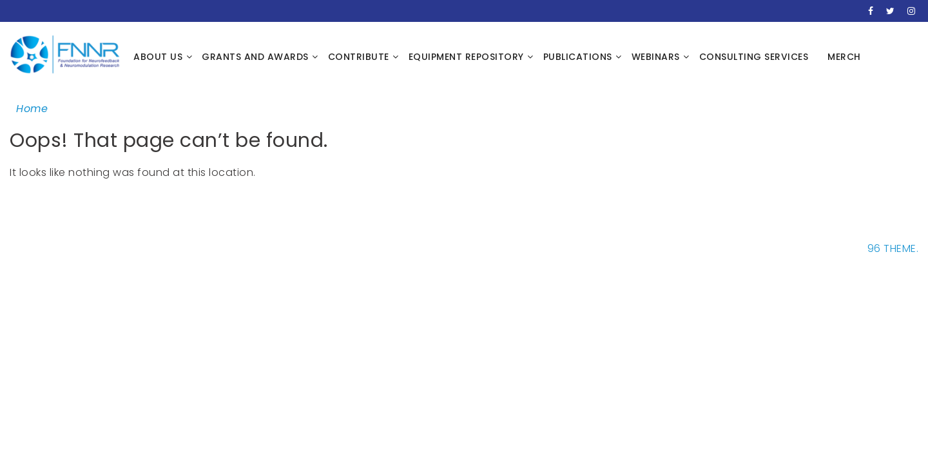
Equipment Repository (466, 56)
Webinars (656, 56)
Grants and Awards (255, 56)
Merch (844, 56)
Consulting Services (754, 56)
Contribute (358, 56)
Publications (577, 56)
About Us (157, 56)
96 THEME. (893, 248)
